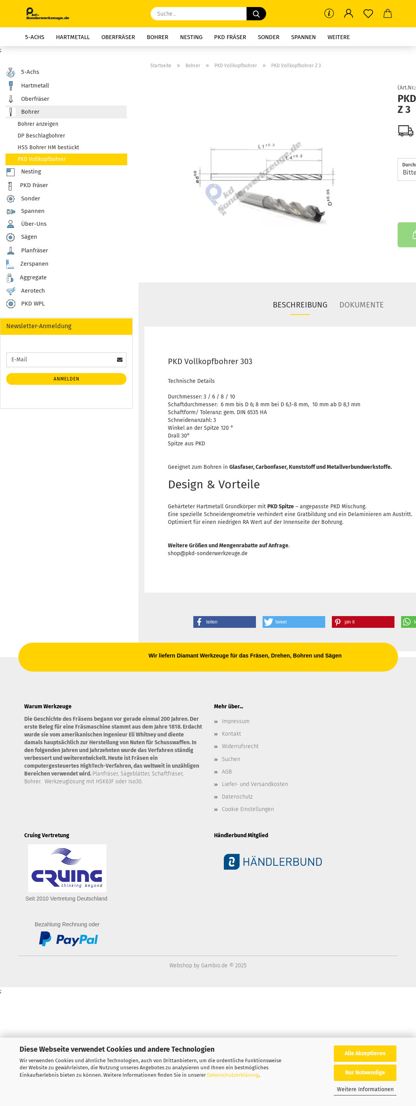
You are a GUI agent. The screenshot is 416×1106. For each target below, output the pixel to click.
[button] (348, 13)
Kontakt (231, 734)
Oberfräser (118, 37)
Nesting (191, 37)
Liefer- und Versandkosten (255, 784)
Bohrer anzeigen (38, 124)
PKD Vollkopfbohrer (42, 159)
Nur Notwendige (365, 1072)
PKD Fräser (230, 37)
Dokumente (361, 304)
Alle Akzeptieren (365, 1053)
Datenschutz (237, 796)
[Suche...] (256, 13)
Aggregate (26, 278)
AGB (227, 771)
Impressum (236, 721)
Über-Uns (26, 224)
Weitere (339, 37)
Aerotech (25, 291)
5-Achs (34, 37)
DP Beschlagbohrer (41, 135)
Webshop (180, 965)
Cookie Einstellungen (248, 809)
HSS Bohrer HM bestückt (48, 147)
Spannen (303, 37)
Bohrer (157, 37)
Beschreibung (300, 304)
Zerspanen (27, 264)
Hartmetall (73, 37)
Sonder (268, 37)
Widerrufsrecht (240, 746)
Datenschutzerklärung (233, 1075)
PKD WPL (25, 304)
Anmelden (66, 379)
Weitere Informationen (365, 1089)
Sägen (21, 237)
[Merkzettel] (368, 13)
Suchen (231, 759)
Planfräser (27, 251)
